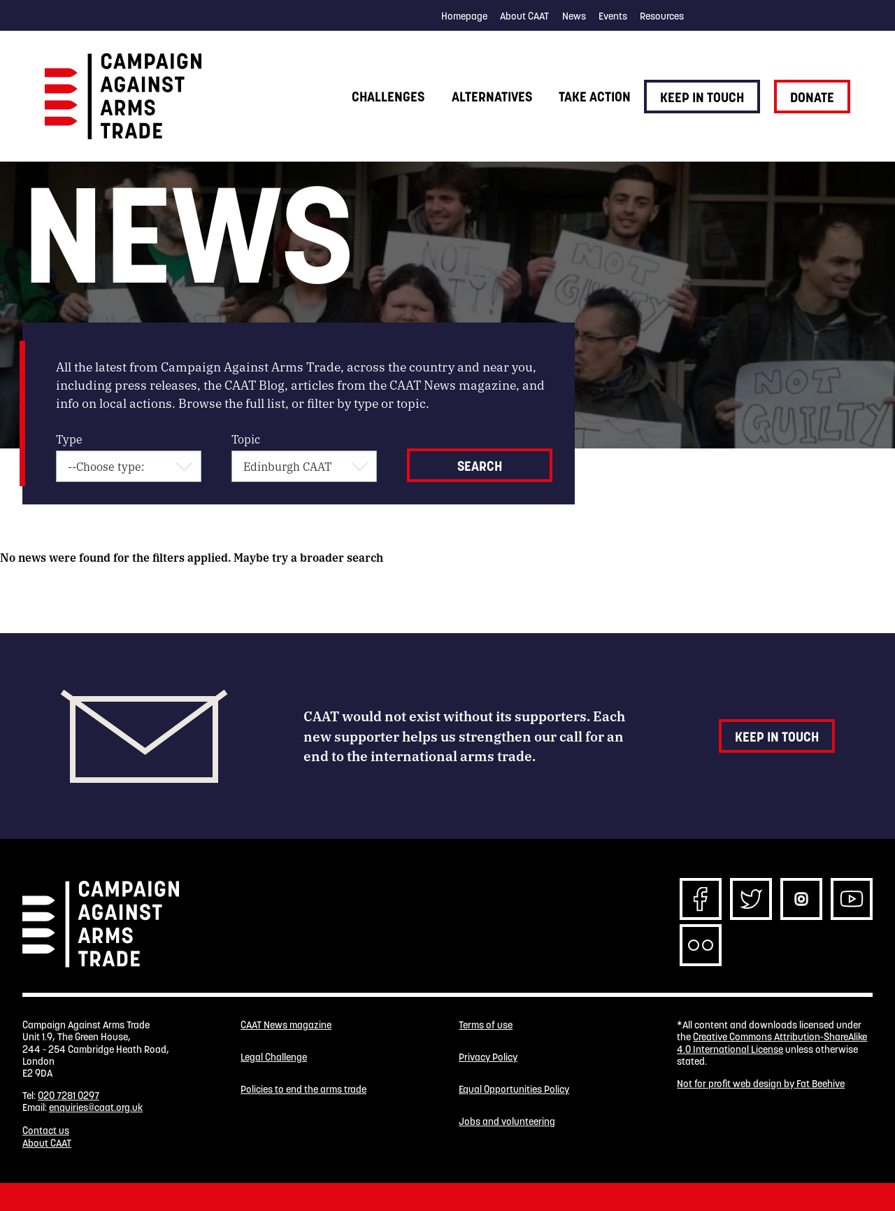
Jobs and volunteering (507, 1122)
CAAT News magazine (286, 1025)
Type (69, 439)
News (574, 16)
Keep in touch (702, 97)
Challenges (388, 96)
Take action (595, 96)
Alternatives (492, 96)
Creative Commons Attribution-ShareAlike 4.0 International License (772, 1043)
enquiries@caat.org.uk (96, 1107)
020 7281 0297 (68, 1095)
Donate (812, 97)
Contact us (45, 1130)
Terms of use (486, 1025)
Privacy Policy (488, 1057)
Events (613, 16)
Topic (245, 439)
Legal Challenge (274, 1057)
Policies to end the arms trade (303, 1090)
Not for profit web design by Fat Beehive (761, 1083)
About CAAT (524, 16)
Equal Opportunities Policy (514, 1090)
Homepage (464, 16)
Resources (662, 16)
